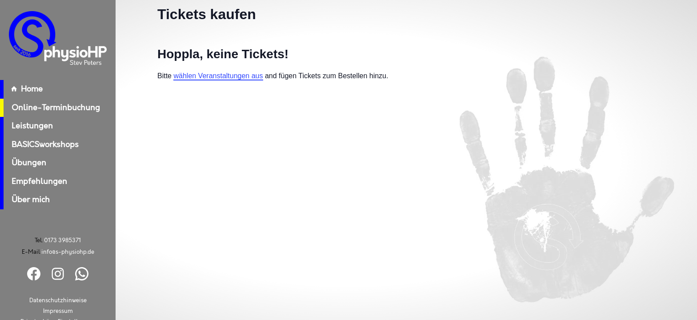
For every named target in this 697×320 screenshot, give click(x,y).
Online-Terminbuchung (50, 108)
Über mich (25, 200)
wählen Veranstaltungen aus (218, 76)
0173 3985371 (62, 240)
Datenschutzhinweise (58, 300)
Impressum (58, 311)
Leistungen (26, 126)
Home (21, 89)
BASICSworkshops (39, 145)
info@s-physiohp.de (67, 252)
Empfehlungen (33, 181)
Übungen (23, 163)
